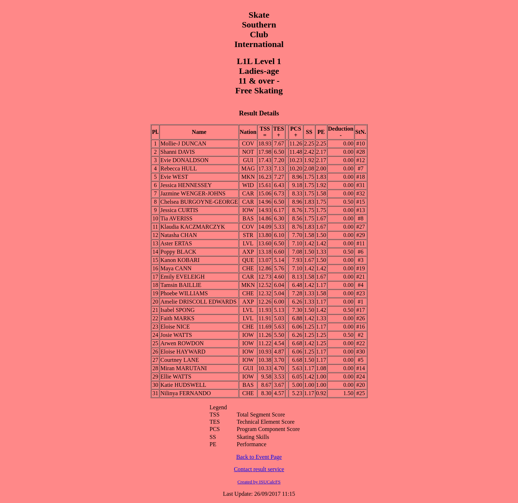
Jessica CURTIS (179, 210)
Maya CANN (175, 268)
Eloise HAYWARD (182, 351)
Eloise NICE (175, 327)
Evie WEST (174, 177)
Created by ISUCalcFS (259, 482)
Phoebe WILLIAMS (184, 293)
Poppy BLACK (178, 252)
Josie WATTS (176, 335)
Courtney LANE (179, 360)
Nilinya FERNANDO (185, 393)
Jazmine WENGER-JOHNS (192, 193)
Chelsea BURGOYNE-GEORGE (199, 202)
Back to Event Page (259, 457)
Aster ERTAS (176, 243)
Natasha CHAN (178, 235)
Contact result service (259, 469)
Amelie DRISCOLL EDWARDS (198, 302)
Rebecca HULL (178, 168)
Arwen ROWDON (182, 343)
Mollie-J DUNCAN (183, 143)
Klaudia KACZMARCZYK (192, 227)
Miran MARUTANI (183, 368)
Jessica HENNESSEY (186, 185)
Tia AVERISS (176, 218)
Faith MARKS (177, 318)
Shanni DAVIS (177, 152)
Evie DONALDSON (184, 160)
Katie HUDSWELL (183, 385)
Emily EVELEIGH (182, 277)
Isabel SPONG (177, 310)
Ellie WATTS (175, 376)
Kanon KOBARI (179, 260)
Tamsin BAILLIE (180, 285)
